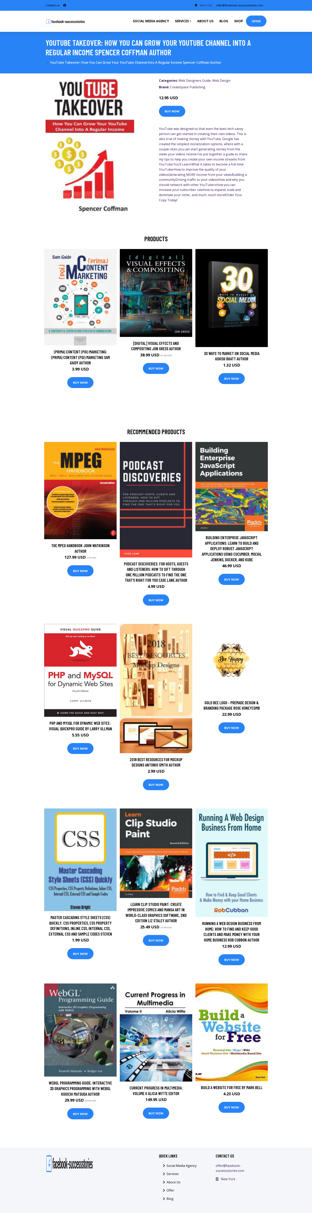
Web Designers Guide (194, 80)
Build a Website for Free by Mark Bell (231, 1087)
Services (173, 1174)
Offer (256, 21)
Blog (223, 21)
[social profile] (65, 5)
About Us (205, 21)
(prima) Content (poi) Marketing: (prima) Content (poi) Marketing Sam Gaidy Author (80, 357)
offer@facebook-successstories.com (239, 5)
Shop (238, 21)
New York (206, 5)
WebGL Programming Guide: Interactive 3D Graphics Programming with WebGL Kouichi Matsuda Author (80, 1088)
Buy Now (172, 111)
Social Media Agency (151, 21)
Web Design (221, 80)
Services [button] (182, 21)
